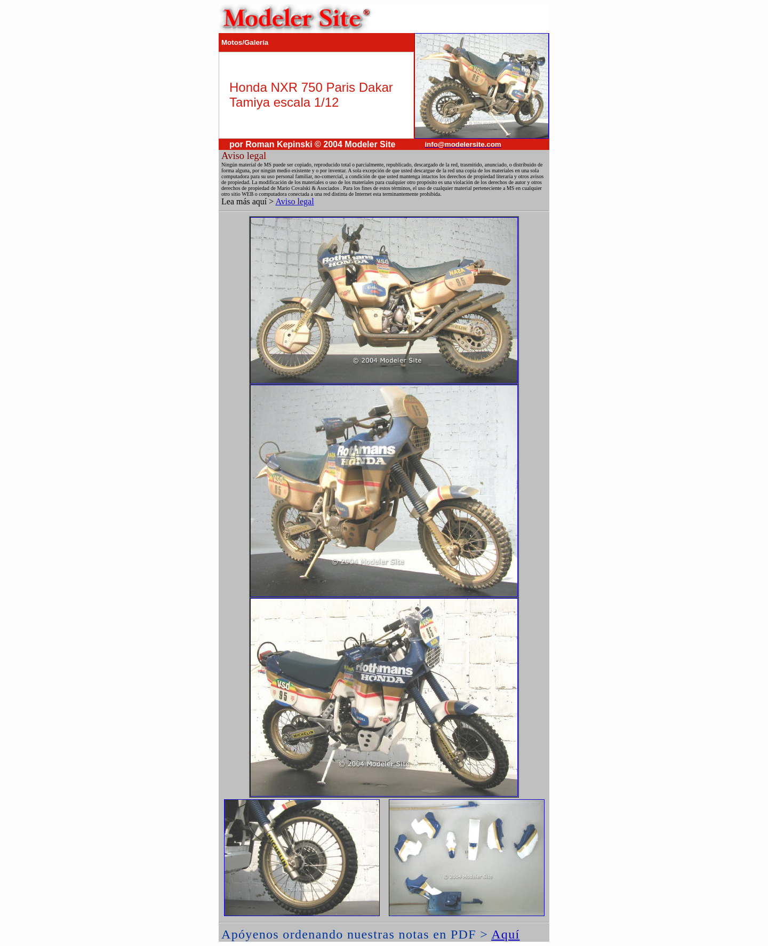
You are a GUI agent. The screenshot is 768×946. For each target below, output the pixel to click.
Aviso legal (294, 201)
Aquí (505, 934)
